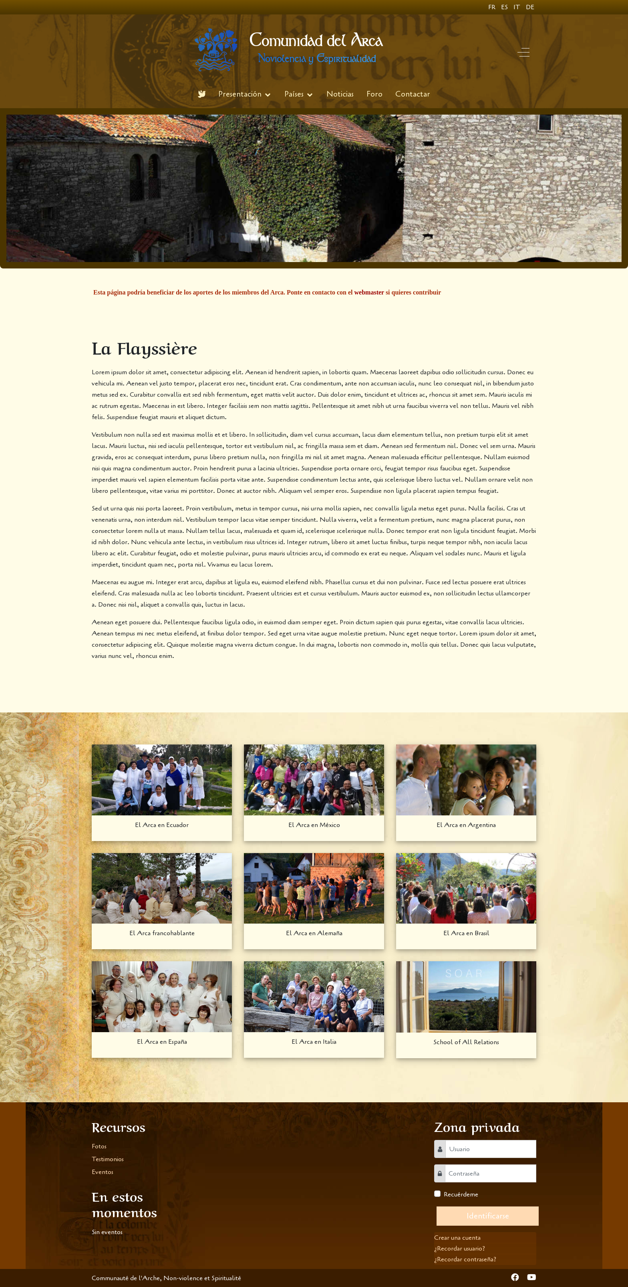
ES (505, 7)
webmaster (369, 292)
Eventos (102, 1172)
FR (492, 7)
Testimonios (108, 1159)
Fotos (99, 1146)
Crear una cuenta (457, 1237)
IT (517, 7)
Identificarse (488, 1215)
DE (530, 7)
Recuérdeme (461, 1194)
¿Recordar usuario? (459, 1248)
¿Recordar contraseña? (465, 1259)
